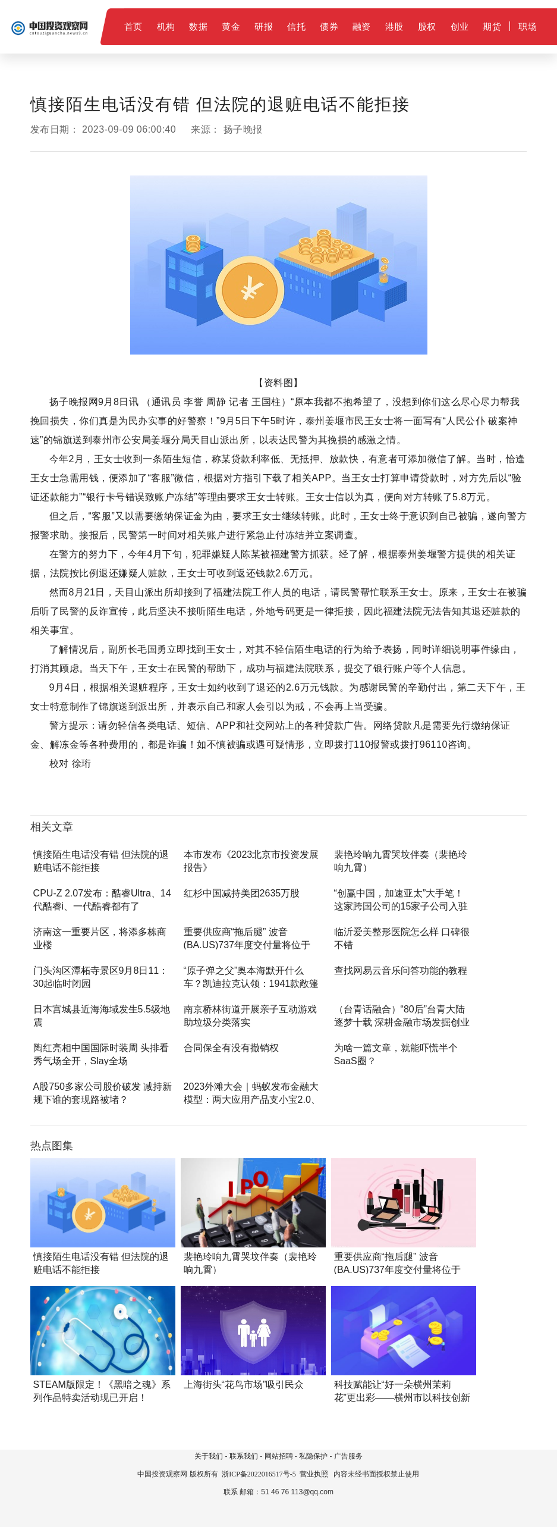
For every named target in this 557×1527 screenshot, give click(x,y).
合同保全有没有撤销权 (231, 1048)
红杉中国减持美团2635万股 (242, 893)
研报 (263, 26)
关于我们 (208, 1456)
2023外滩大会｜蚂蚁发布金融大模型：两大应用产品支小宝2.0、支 (252, 1099)
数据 (198, 26)
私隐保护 (313, 1456)
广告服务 (348, 1456)
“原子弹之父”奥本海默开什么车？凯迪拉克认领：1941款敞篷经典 (251, 983)
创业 (460, 26)
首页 (133, 26)
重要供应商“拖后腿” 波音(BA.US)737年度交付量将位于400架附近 (247, 945)
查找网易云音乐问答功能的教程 (400, 970)
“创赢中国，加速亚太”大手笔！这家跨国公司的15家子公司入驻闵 (401, 906)
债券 (329, 26)
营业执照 (314, 1474)
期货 (492, 26)
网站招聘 (279, 1456)
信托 (296, 26)
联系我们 (243, 1456)
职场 (527, 26)
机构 (166, 26)
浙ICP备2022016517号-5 (259, 1474)
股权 (427, 26)
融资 (362, 26)
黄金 (231, 26)
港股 (394, 26)
